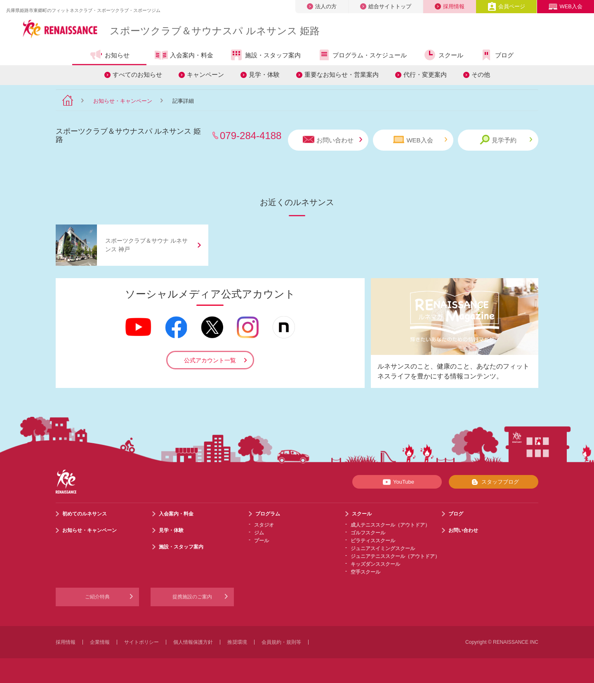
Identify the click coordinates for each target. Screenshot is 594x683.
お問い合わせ (332, 140)
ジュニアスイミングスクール (383, 548)
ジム (259, 533)
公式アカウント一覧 (210, 360)
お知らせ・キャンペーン (122, 101)
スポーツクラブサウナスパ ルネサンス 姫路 (215, 30)
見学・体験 (264, 74)
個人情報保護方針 (193, 642)
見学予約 (506, 140)
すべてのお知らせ (137, 74)
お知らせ (110, 55)
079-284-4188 (250, 135)
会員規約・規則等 (281, 642)
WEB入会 (565, 6)
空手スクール (365, 572)
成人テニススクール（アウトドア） (390, 525)
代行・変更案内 (425, 74)
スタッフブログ (493, 482)
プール (261, 541)
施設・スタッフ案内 (265, 55)
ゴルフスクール (368, 533)
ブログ (497, 55)
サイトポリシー (141, 642)
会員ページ (506, 6)
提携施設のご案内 (192, 597)
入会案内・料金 (184, 55)
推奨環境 (237, 642)
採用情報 (449, 6)
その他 (480, 74)
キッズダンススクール (375, 564)
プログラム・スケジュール (362, 55)
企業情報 (100, 642)
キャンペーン (205, 74)
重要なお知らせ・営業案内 (341, 74)
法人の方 (322, 6)
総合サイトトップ (385, 6)
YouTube (397, 482)
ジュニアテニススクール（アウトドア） (395, 556)
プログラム (267, 514)
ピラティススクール (373, 541)
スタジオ (264, 525)
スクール (443, 55)
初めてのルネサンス (84, 514)
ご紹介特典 (97, 597)
